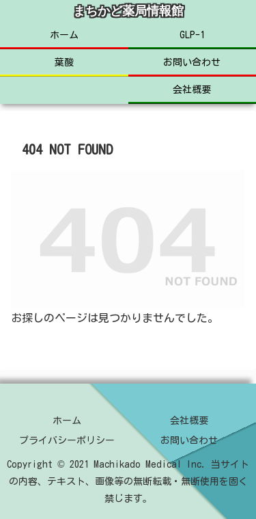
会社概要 (189, 420)
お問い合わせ (189, 440)
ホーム (67, 420)
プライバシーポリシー (67, 440)
